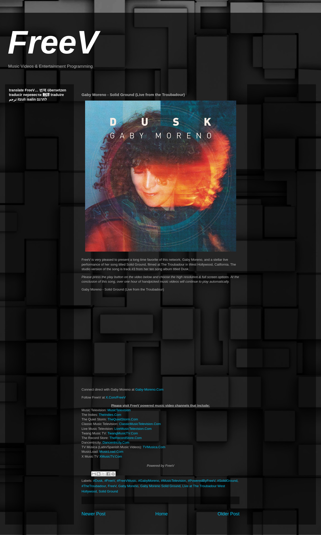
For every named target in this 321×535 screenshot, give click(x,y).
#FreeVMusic (126, 481)
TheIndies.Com (110, 415)
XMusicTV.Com (110, 456)
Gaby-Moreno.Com (149, 389)
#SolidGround (227, 481)
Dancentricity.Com (115, 442)
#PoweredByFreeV (201, 481)
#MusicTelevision (173, 481)
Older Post (228, 513)
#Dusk (98, 481)
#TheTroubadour (94, 486)
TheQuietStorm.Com (123, 419)
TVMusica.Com (154, 447)
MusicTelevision (119, 410)
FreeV (53, 42)
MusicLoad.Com (111, 452)
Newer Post (93, 513)
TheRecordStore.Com (126, 438)
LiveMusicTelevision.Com (133, 429)
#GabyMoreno (148, 481)
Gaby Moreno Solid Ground (160, 486)
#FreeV (109, 481)
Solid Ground (108, 491)
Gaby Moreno (128, 486)
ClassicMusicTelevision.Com (140, 424)
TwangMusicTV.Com (123, 433)
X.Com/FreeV (116, 397)
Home (161, 513)
